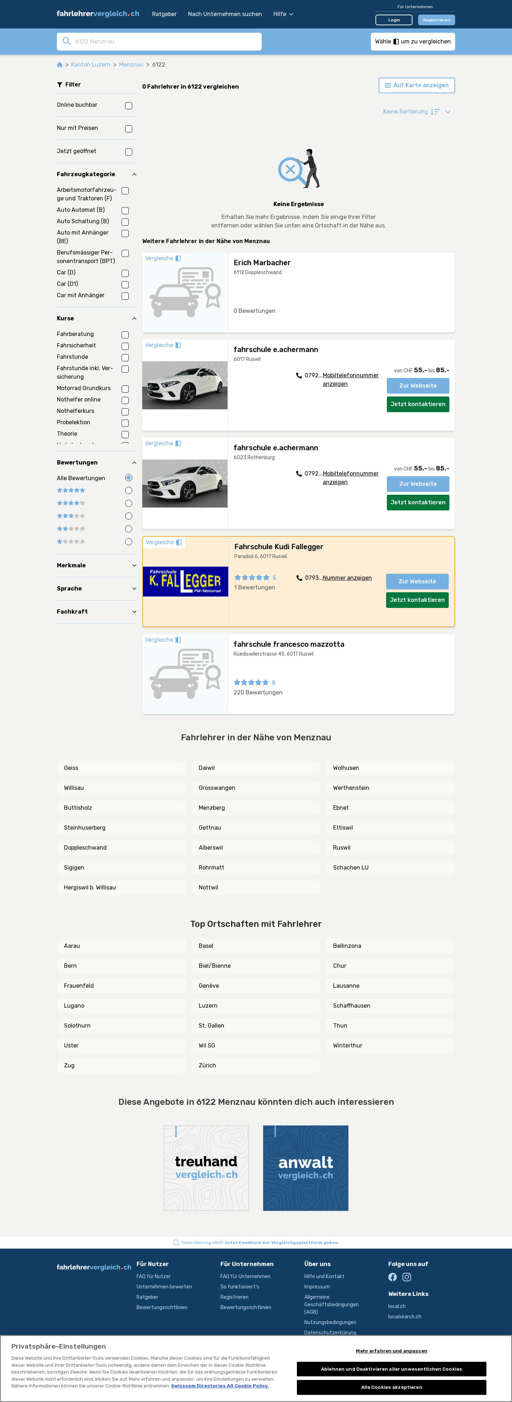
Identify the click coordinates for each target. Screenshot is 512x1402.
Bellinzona (347, 945)
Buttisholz (78, 807)
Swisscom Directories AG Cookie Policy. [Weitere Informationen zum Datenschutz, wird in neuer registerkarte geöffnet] (220, 1385)
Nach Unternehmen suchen (225, 14)
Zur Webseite (418, 385)
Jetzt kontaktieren (418, 404)
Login (394, 19)
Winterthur (347, 1045)
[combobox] (166, 41)
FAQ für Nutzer (154, 1277)
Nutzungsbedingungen (330, 1322)
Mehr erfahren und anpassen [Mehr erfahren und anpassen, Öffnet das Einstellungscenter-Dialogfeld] (391, 1351)
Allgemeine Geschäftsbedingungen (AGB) (331, 1304)
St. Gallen (211, 1025)
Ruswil (342, 847)
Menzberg (212, 807)
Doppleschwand (85, 847)
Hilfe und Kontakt (324, 1277)
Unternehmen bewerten (164, 1287)
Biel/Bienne (215, 965)
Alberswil (211, 847)
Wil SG (207, 1045)
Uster (71, 1045)
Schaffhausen (351, 1005)
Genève (209, 985)
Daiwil (207, 768)
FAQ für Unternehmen (245, 1277)
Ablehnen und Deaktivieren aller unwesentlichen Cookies (391, 1369)
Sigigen (74, 867)
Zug (69, 1065)
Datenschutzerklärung (330, 1333)
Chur (339, 965)
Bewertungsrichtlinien (162, 1307)
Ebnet (341, 807)
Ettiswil (343, 827)
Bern (70, 965)
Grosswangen (217, 787)
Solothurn (77, 1025)
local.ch (397, 1306)
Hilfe (283, 14)
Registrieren (436, 19)
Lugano (74, 1005)
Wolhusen (346, 768)
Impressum (317, 1287)
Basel (206, 945)
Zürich (207, 1065)
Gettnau (210, 827)
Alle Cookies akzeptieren (391, 1387)
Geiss (71, 768)
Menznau (131, 64)
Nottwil (208, 887)
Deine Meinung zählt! (260, 1242)
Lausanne (346, 985)
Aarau (72, 945)
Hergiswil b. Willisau (90, 887)
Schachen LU (351, 867)
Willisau (74, 787)
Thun (340, 1025)
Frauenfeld (79, 985)
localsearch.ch (404, 1317)
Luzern (208, 1005)
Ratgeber (164, 14)
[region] (256, 1368)
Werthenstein (351, 787)
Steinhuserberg (85, 827)
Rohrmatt (211, 867)
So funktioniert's (239, 1287)
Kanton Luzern (91, 64)
